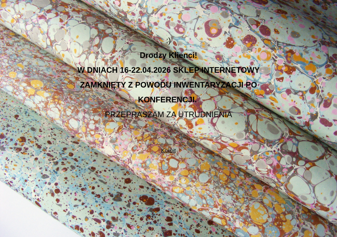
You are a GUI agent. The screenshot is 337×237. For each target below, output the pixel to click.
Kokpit (168, 150)
